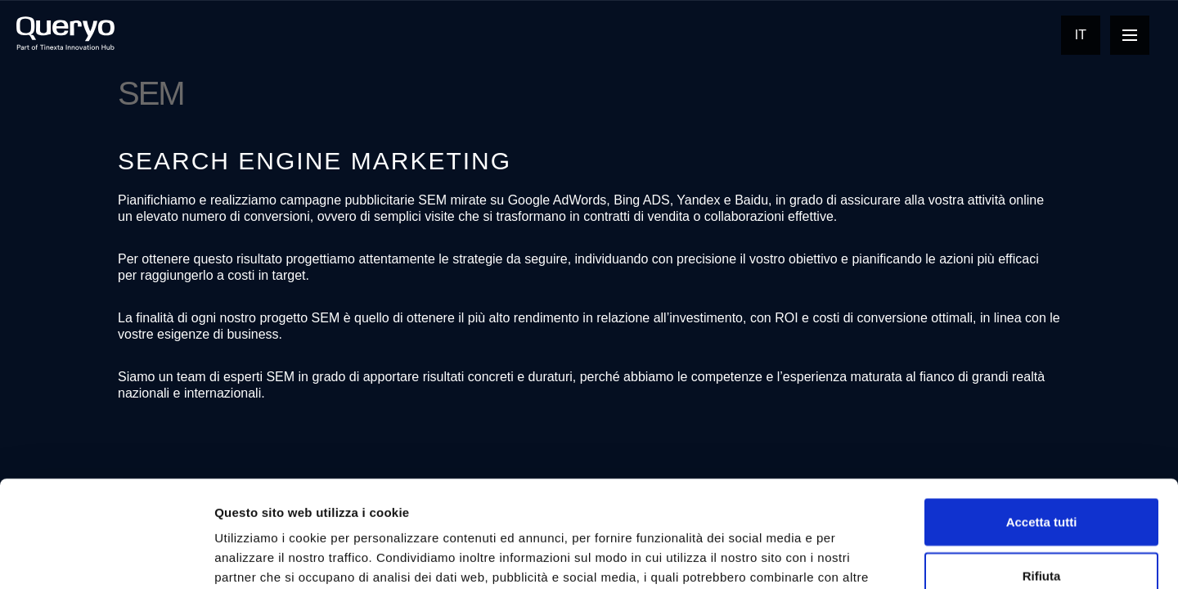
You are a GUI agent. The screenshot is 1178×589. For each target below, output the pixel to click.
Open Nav (1135, 35)
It (1080, 35)
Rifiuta (1042, 469)
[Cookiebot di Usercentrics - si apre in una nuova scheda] (106, 557)
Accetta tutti (1041, 415)
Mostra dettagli (860, 557)
